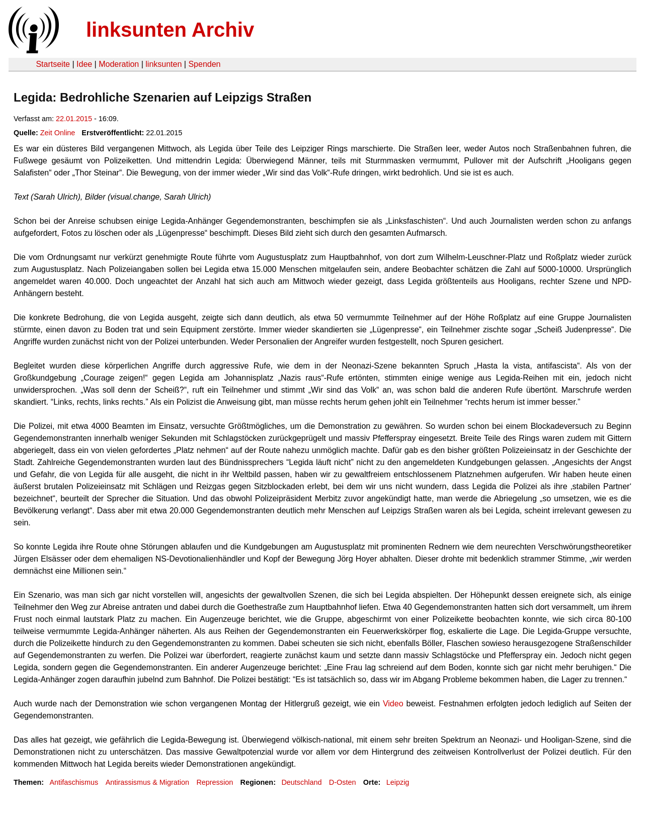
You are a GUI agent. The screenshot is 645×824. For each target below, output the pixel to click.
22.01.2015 (74, 119)
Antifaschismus (73, 782)
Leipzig (398, 782)
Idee (84, 64)
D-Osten (342, 782)
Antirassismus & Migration (147, 782)
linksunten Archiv (170, 30)
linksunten (163, 64)
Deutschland (301, 782)
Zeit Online (57, 133)
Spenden (204, 64)
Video (395, 703)
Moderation (119, 64)
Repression (214, 782)
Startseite (53, 64)
